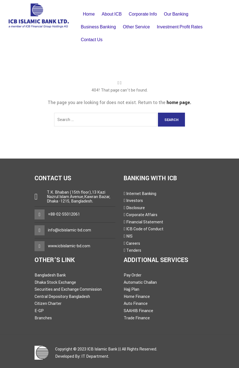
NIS (129, 236)
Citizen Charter (48, 304)
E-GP (39, 311)
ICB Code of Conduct (145, 229)
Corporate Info (143, 14)
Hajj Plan (131, 289)
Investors (134, 201)
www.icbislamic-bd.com (69, 246)
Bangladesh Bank (50, 275)
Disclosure (135, 208)
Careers (133, 243)
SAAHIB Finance (138, 311)
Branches (43, 318)
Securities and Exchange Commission (68, 289)
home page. (179, 102)
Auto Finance (136, 304)
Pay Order (133, 275)
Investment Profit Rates (180, 26)
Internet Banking (141, 194)
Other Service (136, 26)
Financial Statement (144, 222)
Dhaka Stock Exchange (55, 282)
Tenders (133, 250)
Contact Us (92, 39)
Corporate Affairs (141, 215)
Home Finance (137, 297)
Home (89, 14)
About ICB (112, 14)
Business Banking (98, 26)
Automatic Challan (140, 282)
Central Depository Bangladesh (62, 297)
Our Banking (176, 14)
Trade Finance (137, 318)
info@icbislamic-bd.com (69, 230)
